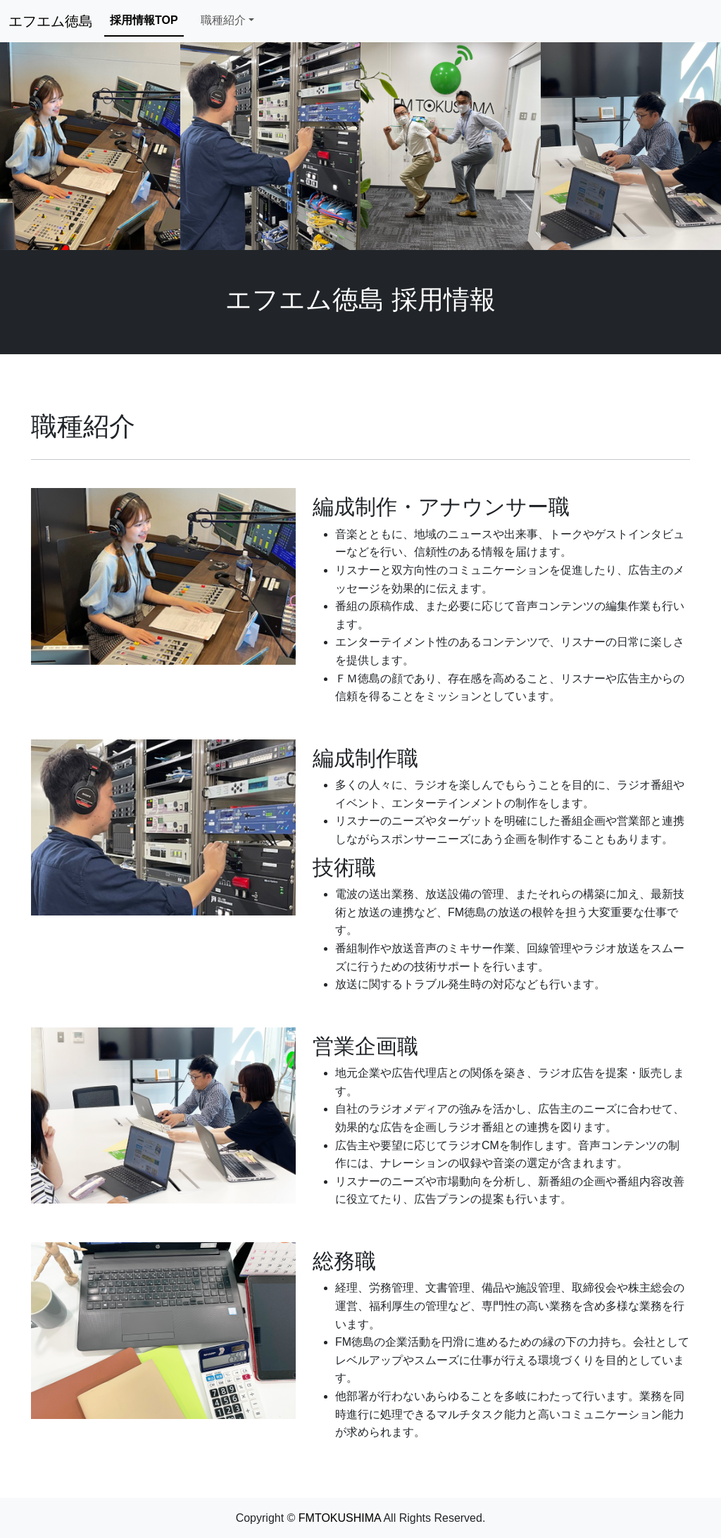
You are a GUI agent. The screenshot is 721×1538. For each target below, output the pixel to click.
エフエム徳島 (50, 21)
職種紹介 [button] (223, 20)
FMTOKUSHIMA (340, 1518)
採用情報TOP (144, 20)
